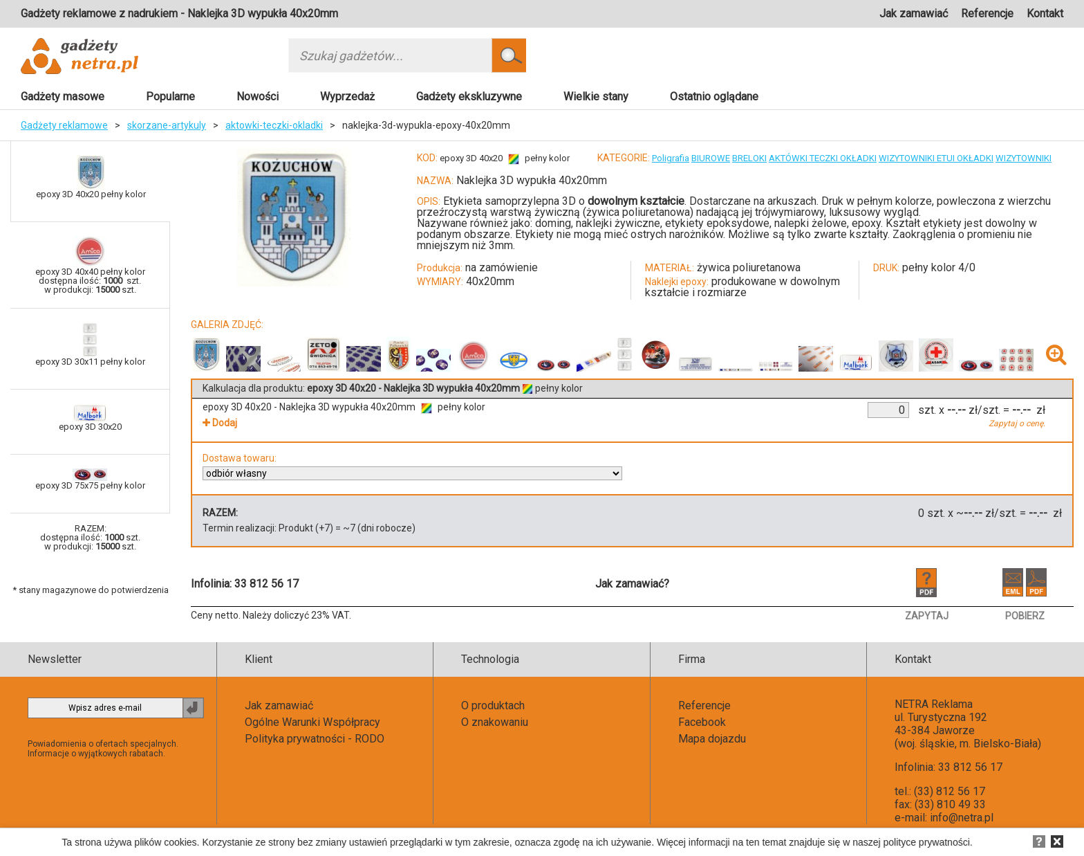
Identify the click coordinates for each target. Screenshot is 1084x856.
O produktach (493, 705)
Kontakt (1045, 13)
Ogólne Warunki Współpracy (312, 722)
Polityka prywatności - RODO (314, 738)
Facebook (702, 722)
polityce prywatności (927, 842)
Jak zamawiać (913, 13)
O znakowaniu (494, 722)
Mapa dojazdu (712, 738)
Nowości (257, 96)
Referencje (987, 13)
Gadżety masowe (62, 96)
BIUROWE (710, 158)
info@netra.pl (961, 817)
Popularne (170, 96)
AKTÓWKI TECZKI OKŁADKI (823, 158)
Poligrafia (670, 158)
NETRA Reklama (934, 704)
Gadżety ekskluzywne (469, 96)
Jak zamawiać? (632, 583)
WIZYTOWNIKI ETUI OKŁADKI (936, 158)
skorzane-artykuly (166, 125)
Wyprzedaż (347, 96)
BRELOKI (749, 158)
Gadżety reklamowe (64, 125)
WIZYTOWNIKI (1024, 158)
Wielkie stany (595, 96)
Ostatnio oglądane (714, 96)
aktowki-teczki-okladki (274, 125)
